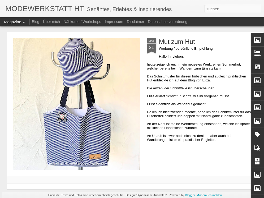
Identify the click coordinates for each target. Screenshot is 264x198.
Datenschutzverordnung (167, 22)
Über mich (51, 22)
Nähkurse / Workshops (82, 22)
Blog (35, 22)
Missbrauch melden (209, 195)
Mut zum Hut (177, 41)
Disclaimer (135, 22)
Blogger (190, 195)
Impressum (114, 22)
